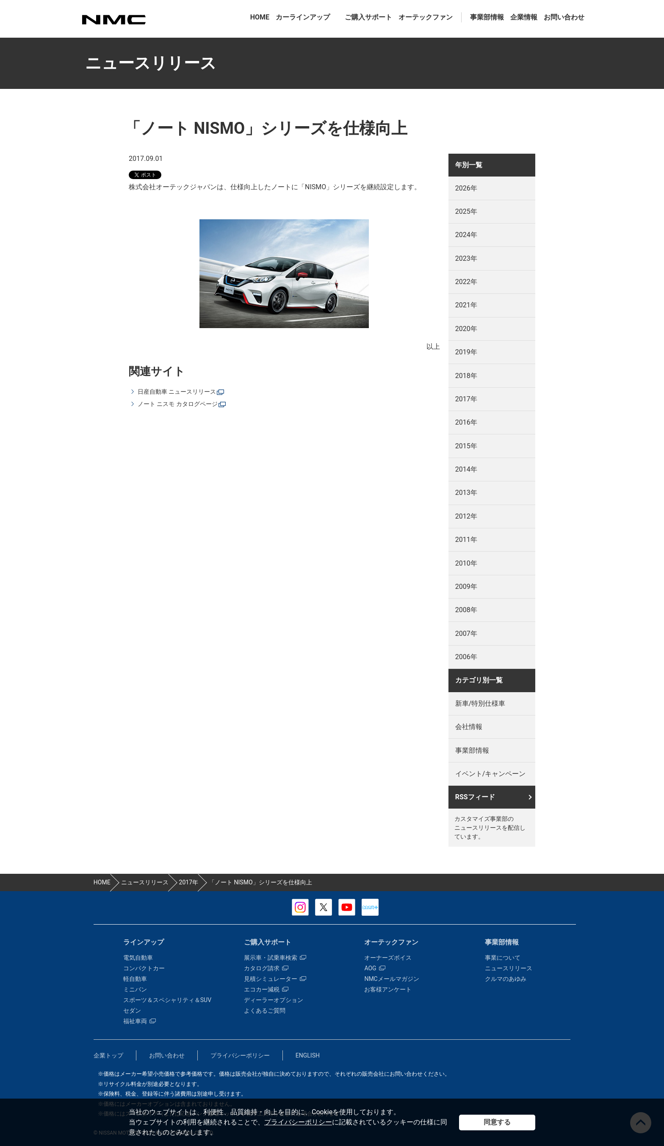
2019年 (466, 352)
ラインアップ (143, 942)
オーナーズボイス (388, 957)
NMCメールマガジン (391, 978)
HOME (259, 17)
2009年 (466, 587)
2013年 (466, 493)
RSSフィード (475, 797)
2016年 (466, 422)
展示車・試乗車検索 (275, 957)
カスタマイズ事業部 (113, 19)
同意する (497, 1122)
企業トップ (108, 1055)
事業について (502, 957)
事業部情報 (487, 17)
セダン (132, 1010)
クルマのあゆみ (505, 978)
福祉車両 (139, 1021)
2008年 (466, 610)
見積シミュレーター (275, 978)
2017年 (466, 399)
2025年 (466, 211)
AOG (374, 968)
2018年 (466, 376)
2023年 (466, 258)
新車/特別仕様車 (480, 703)
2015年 (466, 446)
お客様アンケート (388, 989)
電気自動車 (138, 957)
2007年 (466, 634)
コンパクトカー (144, 968)
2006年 (466, 657)
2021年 (466, 305)
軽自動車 (135, 978)
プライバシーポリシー (298, 1122)
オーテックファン (425, 17)
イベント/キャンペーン (490, 774)
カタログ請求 (266, 968)
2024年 (466, 235)
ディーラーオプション (273, 1000)
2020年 (466, 329)
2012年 (466, 516)
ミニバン (135, 989)
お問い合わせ (564, 17)
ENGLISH (308, 1055)
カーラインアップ (303, 17)
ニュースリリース (508, 968)
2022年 (466, 282)
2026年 (466, 188)
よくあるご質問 (264, 1010)
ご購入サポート (368, 17)
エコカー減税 (266, 989)
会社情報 (468, 727)
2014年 (466, 469)
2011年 (466, 540)
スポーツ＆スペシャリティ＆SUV (167, 1000)
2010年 (466, 563)
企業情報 (523, 17)
